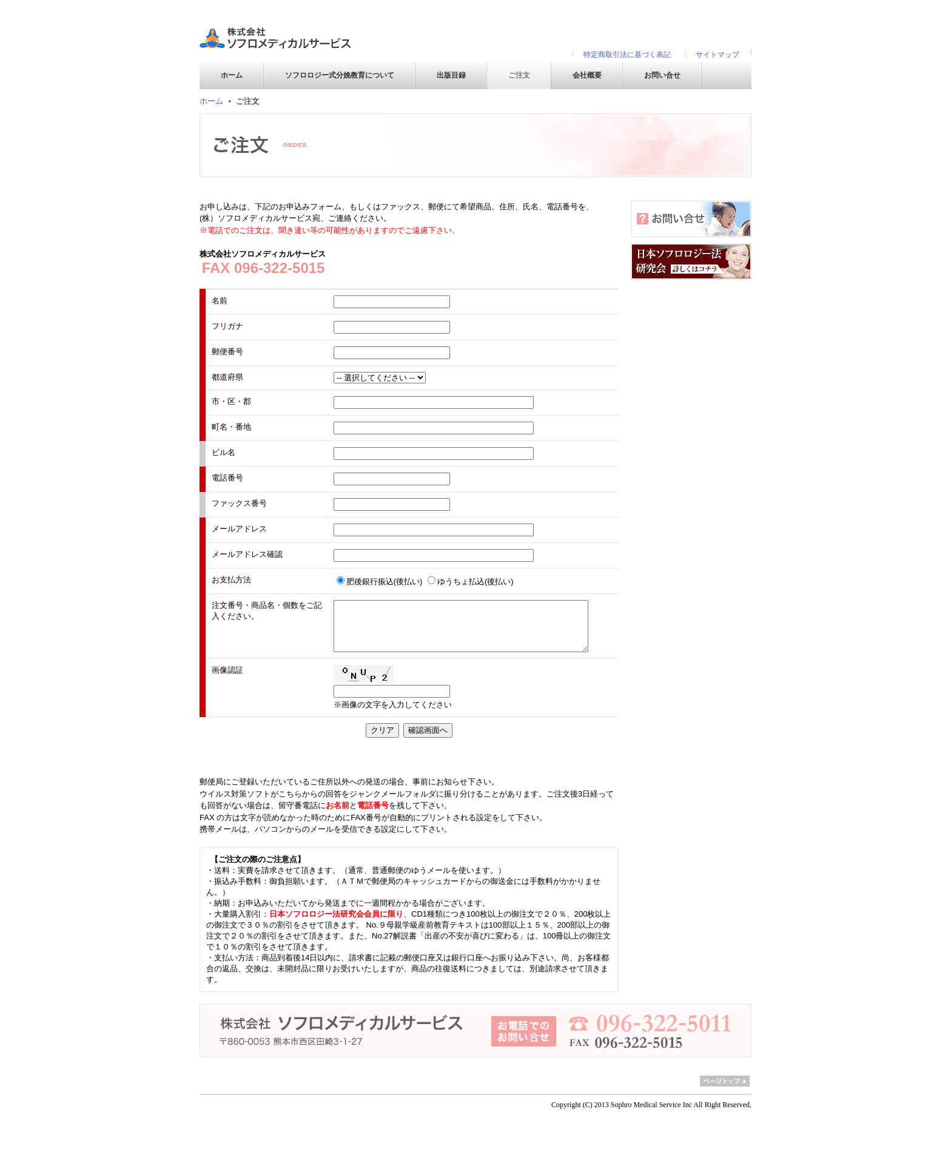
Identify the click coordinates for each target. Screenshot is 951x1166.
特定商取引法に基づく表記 (627, 54)
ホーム (232, 75)
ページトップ (725, 1081)
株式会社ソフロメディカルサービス (275, 37)
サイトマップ (717, 54)
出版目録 (451, 75)
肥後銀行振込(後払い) (384, 581)
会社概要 (587, 75)
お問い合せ (662, 75)
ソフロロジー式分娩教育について (339, 75)
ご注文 (519, 75)
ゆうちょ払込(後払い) (475, 581)
